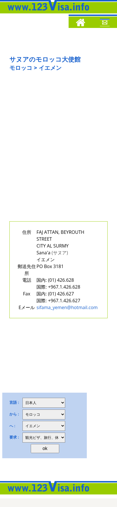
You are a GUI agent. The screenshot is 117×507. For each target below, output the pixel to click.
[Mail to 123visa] (105, 23)
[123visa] (47, 12)
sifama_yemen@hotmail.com (67, 307)
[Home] (81, 23)
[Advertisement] (58, 150)
